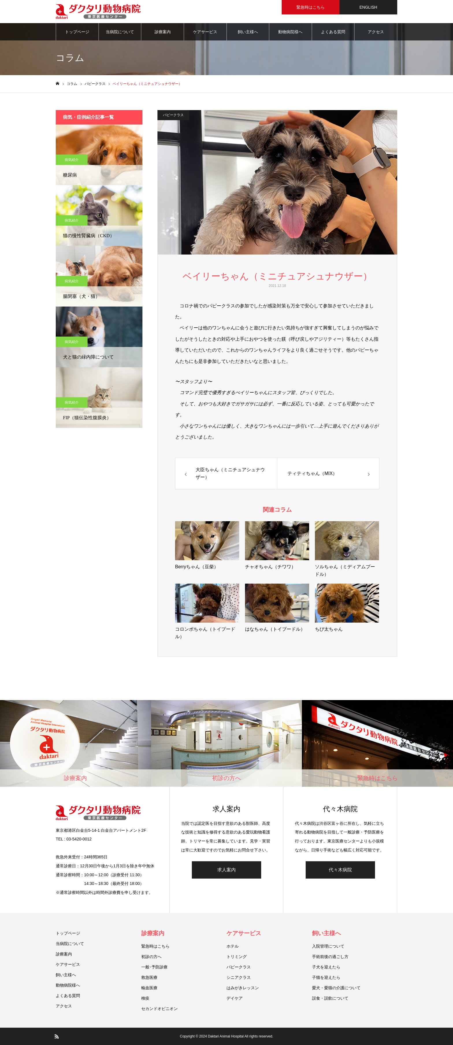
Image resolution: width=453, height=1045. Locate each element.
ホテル (232, 946)
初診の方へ (151, 956)
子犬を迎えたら (326, 967)
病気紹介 (72, 160)
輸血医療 (149, 987)
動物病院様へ (290, 31)
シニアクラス (238, 977)
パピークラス (173, 115)
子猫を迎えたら (326, 977)
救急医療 (149, 977)
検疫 (145, 998)
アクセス (376, 31)
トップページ (77, 31)
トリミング (236, 956)
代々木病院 (340, 869)
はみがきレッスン (242, 987)
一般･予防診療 (154, 967)
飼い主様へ (248, 31)
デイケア (234, 998)
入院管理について (328, 946)
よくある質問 (333, 31)
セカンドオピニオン (159, 1008)
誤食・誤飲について (330, 998)
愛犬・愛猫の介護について (336, 987)
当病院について (120, 31)
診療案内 (163, 31)
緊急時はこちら (155, 946)
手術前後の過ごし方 (330, 956)
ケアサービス (205, 31)
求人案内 (226, 869)
